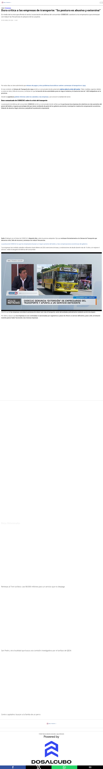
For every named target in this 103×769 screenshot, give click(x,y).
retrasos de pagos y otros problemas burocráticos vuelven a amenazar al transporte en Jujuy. (56, 85)
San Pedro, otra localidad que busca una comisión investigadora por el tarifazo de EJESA (36, 650)
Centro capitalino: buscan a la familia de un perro (20, 714)
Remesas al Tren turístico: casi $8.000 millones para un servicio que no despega (33, 586)
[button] (13, 767)
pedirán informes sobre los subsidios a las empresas (31, 97)
